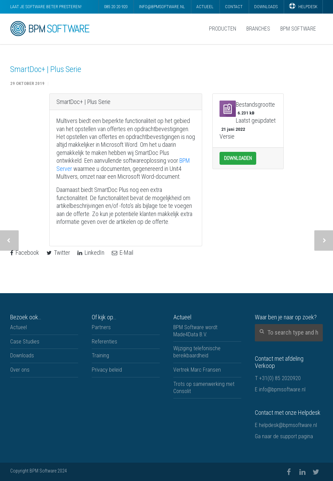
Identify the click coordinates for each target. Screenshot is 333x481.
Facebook (24, 252)
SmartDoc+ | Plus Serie (45, 69)
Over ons (20, 370)
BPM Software (298, 28)
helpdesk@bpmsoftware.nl (288, 425)
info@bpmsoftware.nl (162, 6)
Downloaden (238, 158)
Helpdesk (303, 6)
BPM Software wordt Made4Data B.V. (195, 331)
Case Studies (24, 341)
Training (100, 355)
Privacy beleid (107, 370)
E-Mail (122, 252)
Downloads (266, 6)
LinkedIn (90, 252)
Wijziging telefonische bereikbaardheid (197, 352)
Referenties (104, 341)
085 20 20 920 (115, 6)
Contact (234, 6)
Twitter (58, 252)
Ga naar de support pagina (284, 436)
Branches (258, 28)
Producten (222, 28)
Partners (101, 327)
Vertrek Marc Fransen (197, 370)
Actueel (204, 6)
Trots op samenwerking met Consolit (203, 387)
